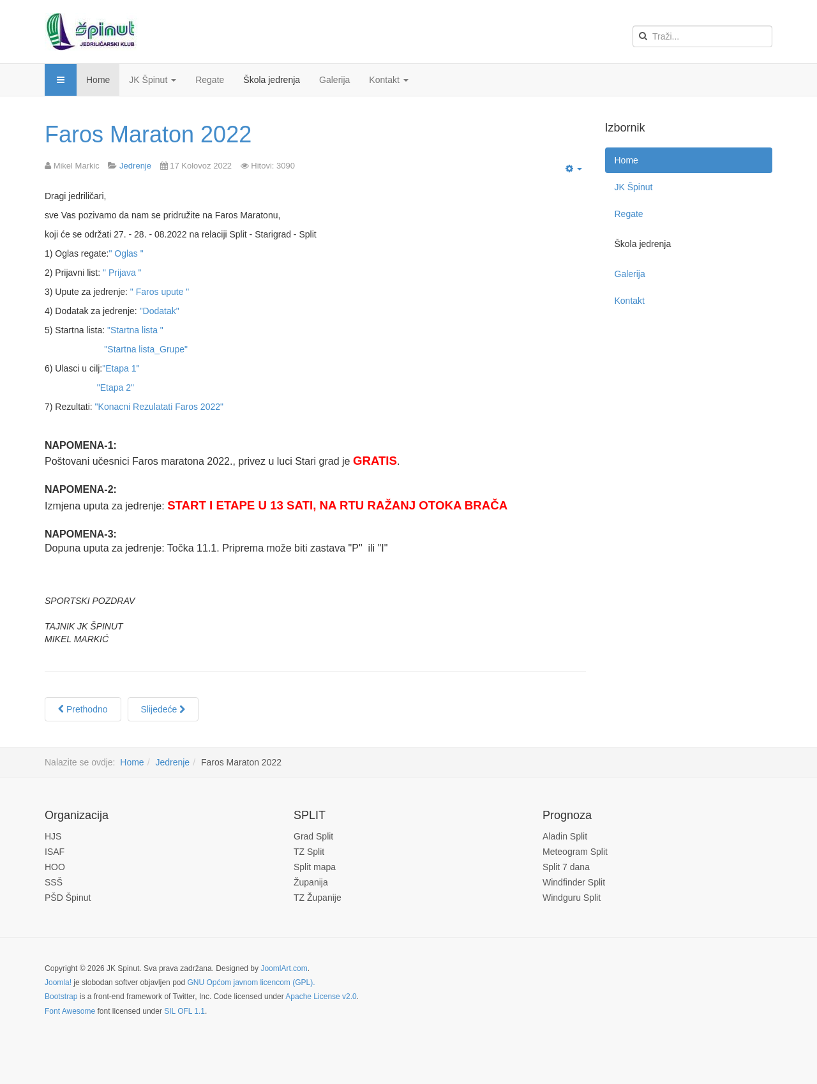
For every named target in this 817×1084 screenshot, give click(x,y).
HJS (53, 836)
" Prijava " (122, 272)
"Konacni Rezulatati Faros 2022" (159, 407)
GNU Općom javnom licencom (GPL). (251, 982)
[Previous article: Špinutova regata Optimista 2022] (83, 709)
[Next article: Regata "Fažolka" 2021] (163, 709)
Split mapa (315, 867)
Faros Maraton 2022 (148, 134)
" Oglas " (126, 253)
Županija (311, 882)
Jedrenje (172, 762)
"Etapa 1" (120, 368)
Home (98, 80)
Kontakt (388, 80)
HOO (55, 867)
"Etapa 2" (115, 387)
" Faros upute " (159, 292)
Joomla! (58, 982)
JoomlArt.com (283, 968)
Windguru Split (572, 897)
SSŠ (54, 882)
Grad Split (313, 836)
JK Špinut (152, 80)
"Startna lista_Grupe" (146, 349)
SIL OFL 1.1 (184, 1011)
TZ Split (309, 852)
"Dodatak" (159, 311)
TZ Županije (317, 897)
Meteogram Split (575, 852)
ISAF (54, 852)
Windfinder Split (574, 882)
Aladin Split (565, 836)
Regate (209, 80)
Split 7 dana (566, 867)
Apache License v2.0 (320, 996)
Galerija (334, 80)
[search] (702, 36)
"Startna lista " (135, 330)
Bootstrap (61, 996)
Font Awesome (70, 1011)
